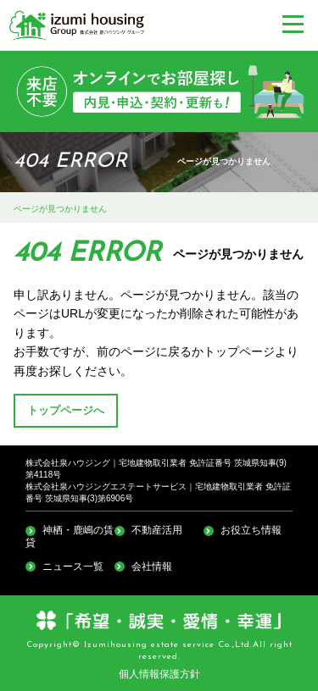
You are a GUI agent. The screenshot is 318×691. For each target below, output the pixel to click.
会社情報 (151, 566)
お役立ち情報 (251, 530)
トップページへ (65, 411)
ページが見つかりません (60, 208)
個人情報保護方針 (159, 674)
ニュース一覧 (72, 566)
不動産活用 (156, 530)
